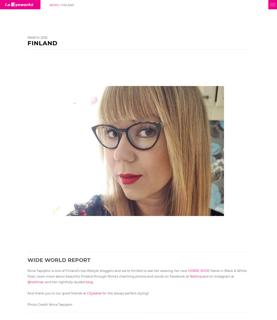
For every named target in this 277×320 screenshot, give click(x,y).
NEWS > (55, 5)
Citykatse (94, 293)
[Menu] (272, 4)
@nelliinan (35, 282)
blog (89, 282)
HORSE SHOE (199, 271)
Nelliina (196, 276)
